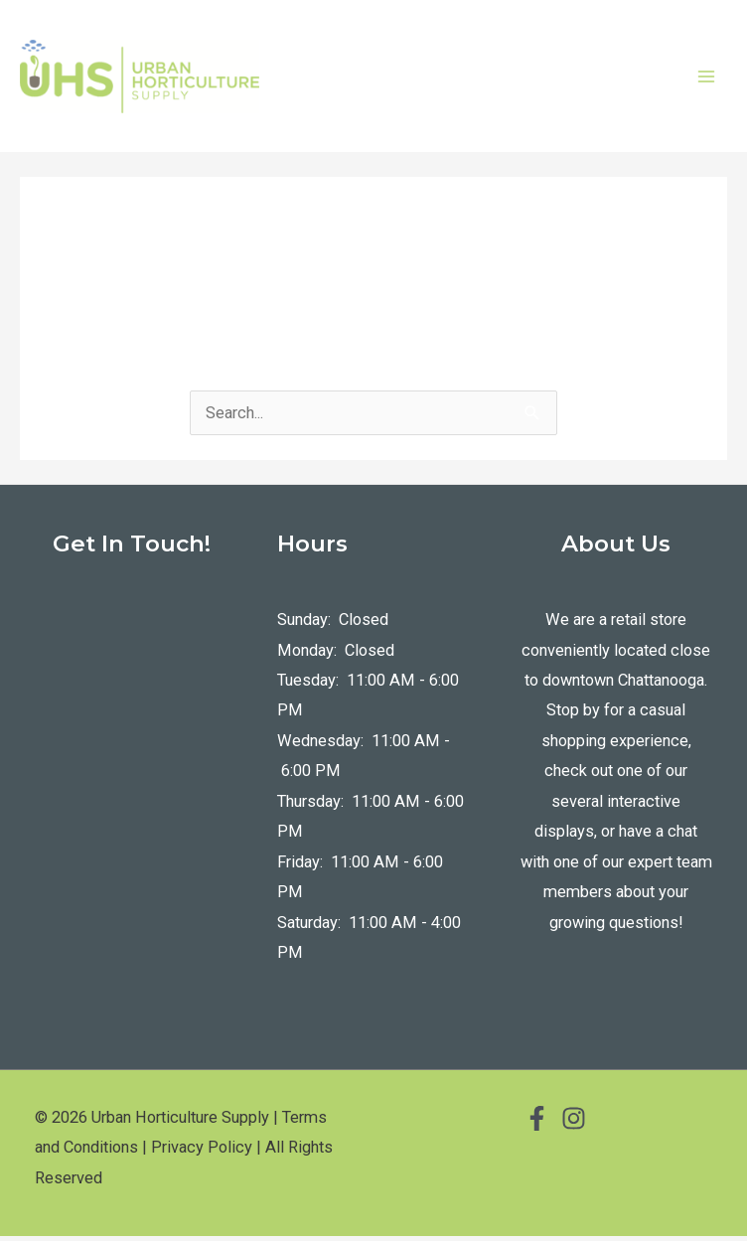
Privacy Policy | (206, 1153)
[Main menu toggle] (705, 79)
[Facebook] (536, 1123)
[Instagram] (573, 1123)
